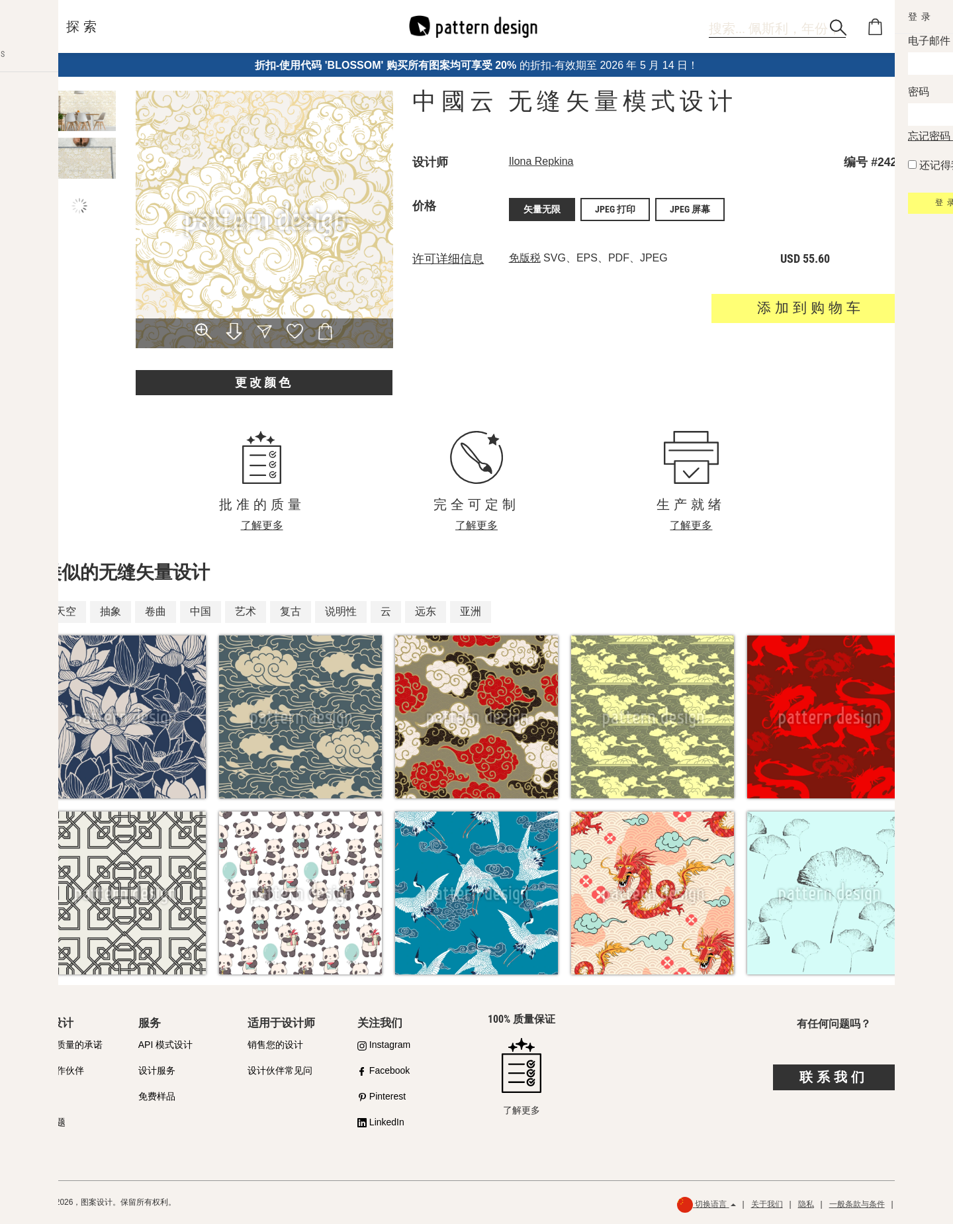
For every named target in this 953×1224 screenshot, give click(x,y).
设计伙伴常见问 (280, 1070)
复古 (290, 611)
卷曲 (155, 611)
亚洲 (470, 611)
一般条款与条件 (857, 1204)
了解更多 (262, 525)
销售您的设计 (275, 1044)
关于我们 (767, 1204)
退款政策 (916, 1204)
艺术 (245, 611)
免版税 (525, 255)
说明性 (341, 611)
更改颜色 (264, 382)
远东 (425, 611)
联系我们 (833, 1077)
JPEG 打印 (615, 208)
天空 (65, 611)
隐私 (806, 1204)
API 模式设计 (165, 1044)
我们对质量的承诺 (65, 1044)
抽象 (110, 611)
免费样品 (156, 1096)
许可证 (42, 1096)
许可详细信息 (448, 256)
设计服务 (156, 1070)
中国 (200, 611)
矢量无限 (542, 208)
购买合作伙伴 (56, 1070)
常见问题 (47, 1122)
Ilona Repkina (541, 161)
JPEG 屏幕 (690, 208)
